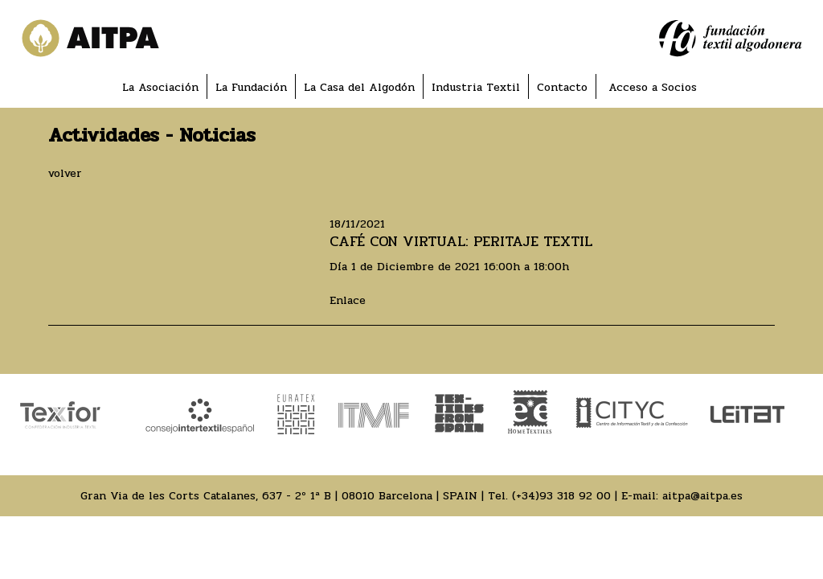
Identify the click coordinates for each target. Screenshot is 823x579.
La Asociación (160, 87)
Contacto (562, 87)
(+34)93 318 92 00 (561, 495)
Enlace (348, 300)
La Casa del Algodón (359, 87)
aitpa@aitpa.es (702, 495)
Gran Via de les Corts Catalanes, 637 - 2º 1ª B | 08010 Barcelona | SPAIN (278, 495)
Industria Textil (476, 87)
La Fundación (251, 87)
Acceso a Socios (652, 87)
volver (65, 173)
